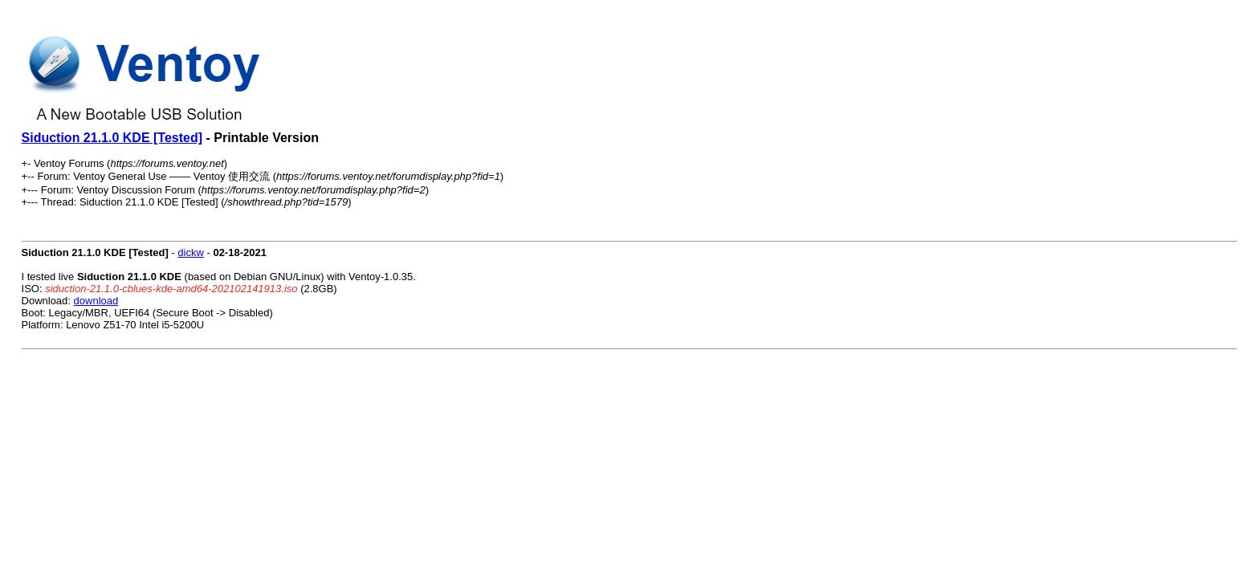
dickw (190, 252)
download (96, 301)
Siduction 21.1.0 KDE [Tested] (112, 137)
